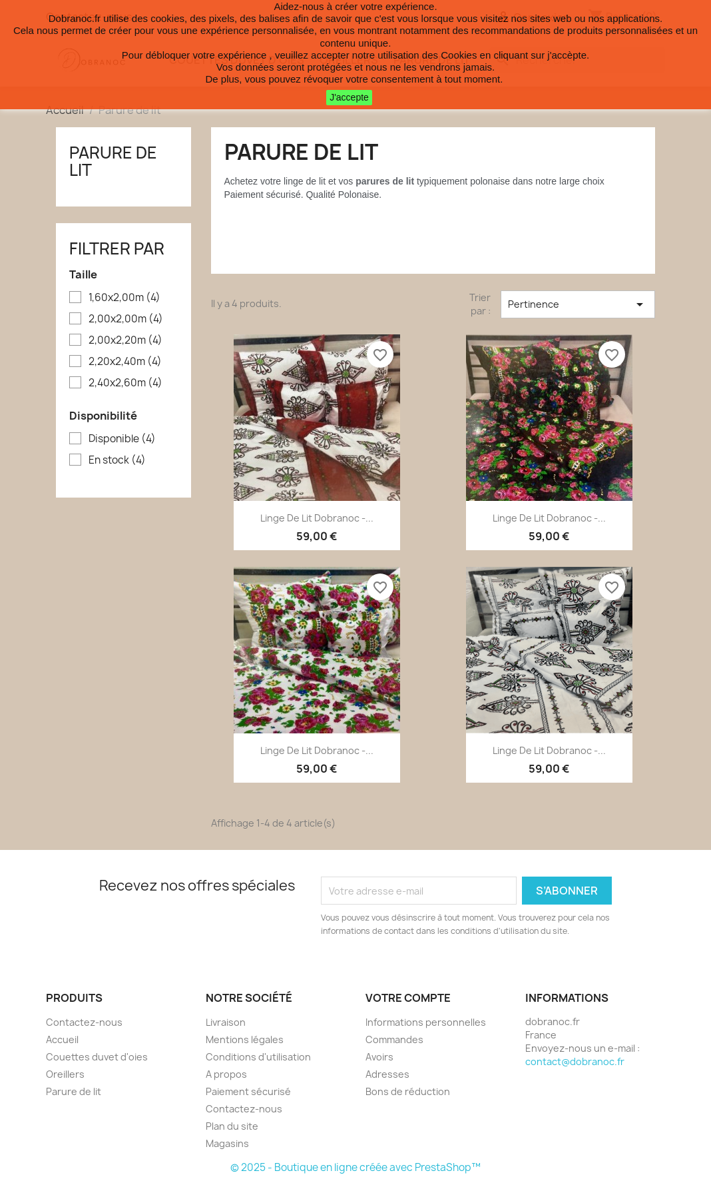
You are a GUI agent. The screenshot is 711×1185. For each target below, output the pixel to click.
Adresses (387, 1074)
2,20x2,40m (125, 361)
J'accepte (349, 97)
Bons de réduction (407, 1091)
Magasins (227, 1143)
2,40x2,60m (125, 383)
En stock (117, 460)
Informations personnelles (425, 1022)
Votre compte (408, 997)
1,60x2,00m (124, 297)
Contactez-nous (84, 1022)
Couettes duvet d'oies (97, 1056)
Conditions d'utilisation (258, 1056)
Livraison (226, 1022)
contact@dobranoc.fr (574, 1061)
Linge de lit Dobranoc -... (316, 518)
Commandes (394, 1039)
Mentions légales (245, 1039)
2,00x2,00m (126, 319)
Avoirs (379, 1056)
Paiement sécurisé (248, 1091)
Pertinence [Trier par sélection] (578, 304)
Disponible (122, 439)
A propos (226, 1074)
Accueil (62, 1039)
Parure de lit (113, 161)
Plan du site (232, 1126)
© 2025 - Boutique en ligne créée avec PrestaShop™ (355, 1167)
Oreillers (65, 1074)
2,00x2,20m (125, 340)
